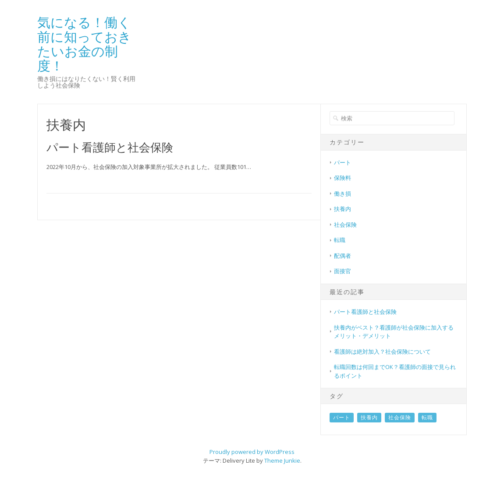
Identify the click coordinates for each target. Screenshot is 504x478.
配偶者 (342, 256)
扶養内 (342, 209)
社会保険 (345, 224)
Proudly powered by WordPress (252, 452)
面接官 (342, 271)
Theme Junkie (282, 460)
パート (342, 162)
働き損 (342, 193)
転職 (339, 240)
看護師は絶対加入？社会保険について (382, 351)
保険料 (342, 178)
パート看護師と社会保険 (109, 147)
